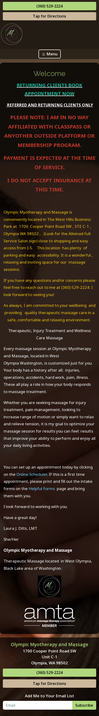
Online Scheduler (31, 474)
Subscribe (84, 705)
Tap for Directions (49, 16)
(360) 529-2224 (49, 6)
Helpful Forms (41, 488)
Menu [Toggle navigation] (49, 54)
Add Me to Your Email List (49, 695)
